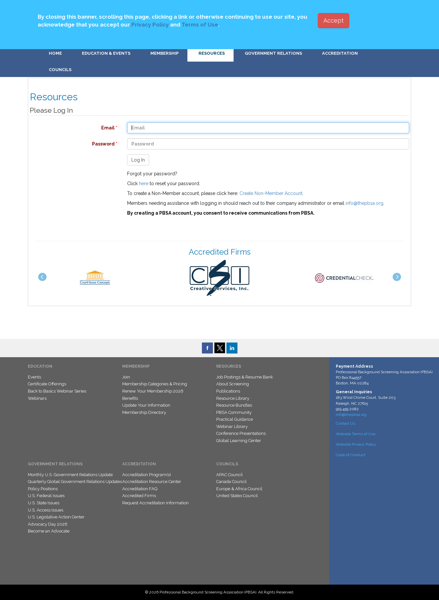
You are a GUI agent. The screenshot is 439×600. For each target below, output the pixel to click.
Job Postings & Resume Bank (244, 377)
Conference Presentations (241, 433)
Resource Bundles (234, 405)
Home (55, 53)
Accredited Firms (139, 495)
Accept (333, 20)
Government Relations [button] (273, 53)
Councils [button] (60, 69)
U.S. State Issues (43, 502)
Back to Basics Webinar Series (57, 391)
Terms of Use (199, 24)
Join (126, 377)
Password (70, 144)
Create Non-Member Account (270, 193)
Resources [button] (212, 53)
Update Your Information (146, 405)
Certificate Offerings (47, 383)
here (143, 183)
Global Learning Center (238, 440)
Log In (138, 160)
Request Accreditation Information (155, 502)
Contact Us (345, 423)
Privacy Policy (150, 24)
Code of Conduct (350, 455)
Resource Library (232, 398)
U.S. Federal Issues (46, 495)
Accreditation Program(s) (146, 474)
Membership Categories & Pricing (154, 383)
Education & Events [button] (106, 53)
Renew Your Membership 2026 (152, 391)
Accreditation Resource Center (151, 481)
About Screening (232, 383)
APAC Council (229, 474)
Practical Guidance (234, 419)
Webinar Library (232, 426)
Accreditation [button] (340, 53)
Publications (228, 391)
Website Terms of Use (355, 434)
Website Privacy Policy (356, 444)
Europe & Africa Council (239, 488)
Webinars (37, 398)
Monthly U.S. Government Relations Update (70, 474)
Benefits (130, 398)
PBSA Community (234, 412)
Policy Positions (43, 488)
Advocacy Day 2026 (47, 524)
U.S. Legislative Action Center (56, 516)
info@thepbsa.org (364, 203)
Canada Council (231, 481)
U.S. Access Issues (45, 510)
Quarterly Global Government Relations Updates (75, 481)
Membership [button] (164, 53)
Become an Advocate (48, 531)
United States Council (237, 495)
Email (70, 128)
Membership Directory (144, 412)
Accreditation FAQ (139, 488)
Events (34, 377)
